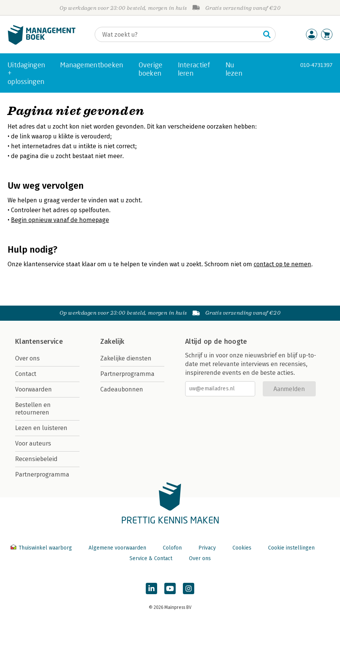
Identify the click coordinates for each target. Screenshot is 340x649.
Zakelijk (112, 341)
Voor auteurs (33, 443)
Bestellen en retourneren (33, 408)
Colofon (172, 548)
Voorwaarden (33, 389)
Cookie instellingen (291, 548)
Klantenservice (39, 341)
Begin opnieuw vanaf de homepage (60, 220)
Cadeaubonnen (121, 389)
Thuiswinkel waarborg (42, 548)
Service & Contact (150, 558)
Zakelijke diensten (125, 358)
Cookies (241, 548)
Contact (25, 373)
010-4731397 (316, 65)
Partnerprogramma (42, 474)
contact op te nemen (282, 264)
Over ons (27, 358)
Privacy (207, 548)
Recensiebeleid (36, 459)
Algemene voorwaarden (117, 548)
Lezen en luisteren (41, 428)
